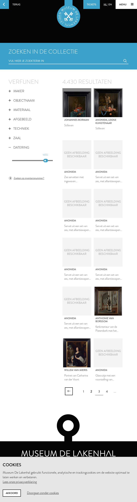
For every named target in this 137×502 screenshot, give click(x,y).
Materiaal (20, 110)
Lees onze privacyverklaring (20, 481)
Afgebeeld (20, 119)
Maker (16, 91)
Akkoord (12, 493)
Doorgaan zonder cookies (43, 493)
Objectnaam (22, 100)
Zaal (15, 138)
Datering (19, 147)
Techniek (19, 128)
